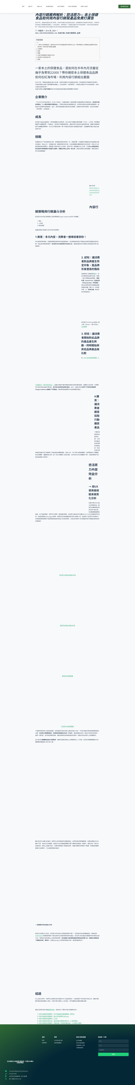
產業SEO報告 (84, 6)
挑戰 (39, 53)
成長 (39, 51)
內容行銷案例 (60, 6)
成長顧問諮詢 (49, 6)
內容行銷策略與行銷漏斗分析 (46, 55)
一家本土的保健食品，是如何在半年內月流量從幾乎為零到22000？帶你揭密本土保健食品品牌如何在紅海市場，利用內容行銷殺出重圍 (68, 46)
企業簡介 (40, 49)
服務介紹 (39, 6)
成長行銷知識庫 (72, 6)
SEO (36, 33)
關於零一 (30, 6)
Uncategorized (46, 33)
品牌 (78, 33)
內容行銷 (61, 33)
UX (55, 33)
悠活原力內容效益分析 (44, 57)
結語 (39, 59)
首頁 (23, 6)
